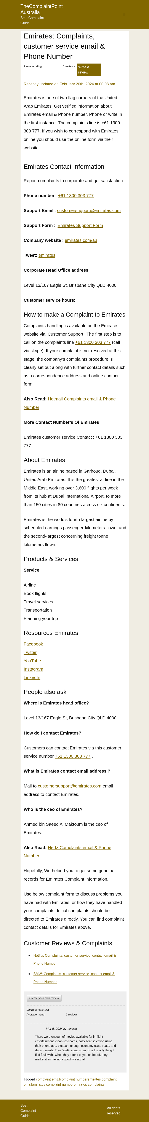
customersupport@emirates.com (89, 210)
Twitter (30, 652)
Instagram (33, 669)
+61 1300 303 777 (76, 195)
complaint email (48, 1079)
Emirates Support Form (80, 225)
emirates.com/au (81, 240)
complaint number (74, 1079)
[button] (124, 14)
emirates (46, 255)
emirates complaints (89, 1084)
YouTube (32, 660)
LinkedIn (32, 677)
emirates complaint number (53, 1084)
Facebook (33, 644)
